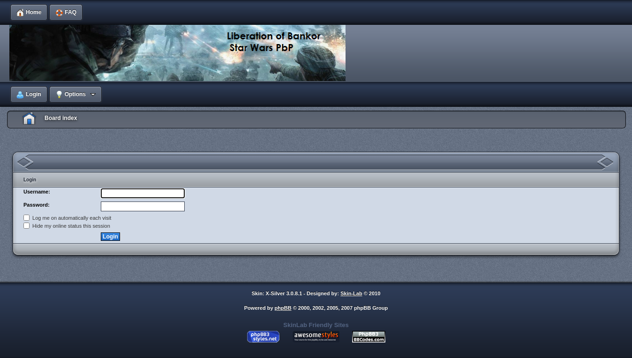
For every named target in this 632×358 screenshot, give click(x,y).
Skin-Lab (351, 293)
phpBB (283, 308)
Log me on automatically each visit (67, 218)
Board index (61, 118)
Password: (36, 205)
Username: (36, 191)
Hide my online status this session (66, 226)
